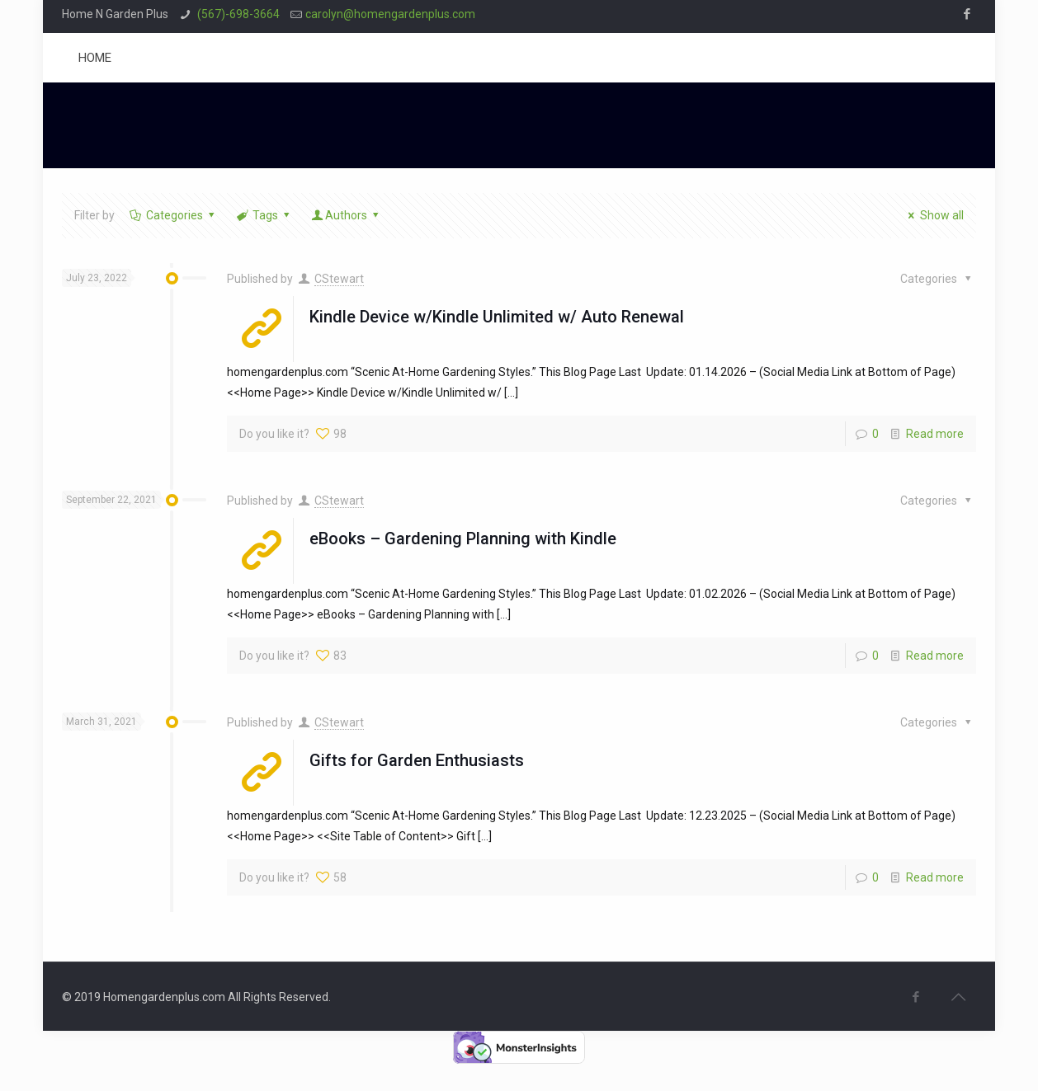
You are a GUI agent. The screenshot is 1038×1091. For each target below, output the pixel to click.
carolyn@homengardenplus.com (390, 14)
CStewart (339, 278)
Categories (173, 215)
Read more (935, 433)
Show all (934, 215)
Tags (264, 215)
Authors (346, 215)
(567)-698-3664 (237, 14)
